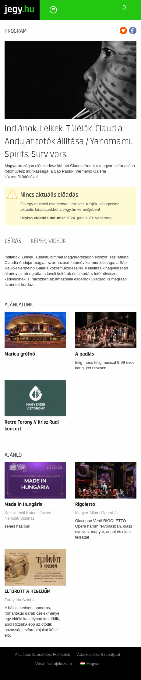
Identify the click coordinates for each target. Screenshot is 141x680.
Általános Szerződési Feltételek (42, 654)
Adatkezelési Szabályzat (98, 654)
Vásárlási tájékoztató (53, 663)
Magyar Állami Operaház (97, 512)
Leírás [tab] (13, 241)
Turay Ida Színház (21, 600)
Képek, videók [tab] (48, 241)
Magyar (90, 663)
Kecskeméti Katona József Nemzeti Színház (28, 515)
